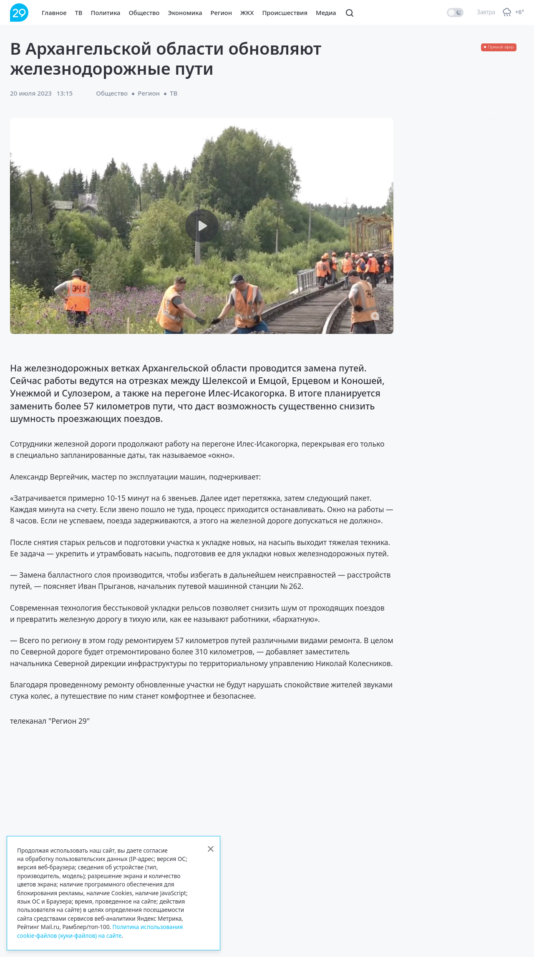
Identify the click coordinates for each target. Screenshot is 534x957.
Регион (221, 12)
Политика (106, 12)
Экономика (185, 12)
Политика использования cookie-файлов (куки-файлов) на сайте (100, 931)
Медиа (326, 12)
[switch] (455, 12)
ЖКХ (247, 12)
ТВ (79, 12)
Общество (144, 12)
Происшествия (284, 12)
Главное (54, 12)
